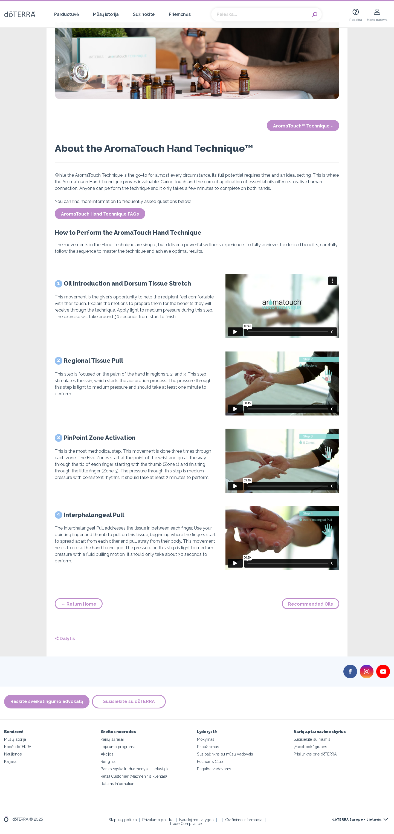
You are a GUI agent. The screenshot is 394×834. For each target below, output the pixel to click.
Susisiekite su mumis (312, 739)
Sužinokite (144, 14)
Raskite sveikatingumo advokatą (46, 701)
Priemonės (179, 14)
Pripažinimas (208, 746)
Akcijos (107, 754)
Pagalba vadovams (214, 768)
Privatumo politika (157, 819)
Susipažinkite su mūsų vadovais (225, 754)
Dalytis (65, 638)
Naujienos (13, 754)
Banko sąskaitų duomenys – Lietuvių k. (135, 768)
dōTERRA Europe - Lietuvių (356, 819)
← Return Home (78, 604)
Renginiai (108, 761)
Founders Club (210, 761)
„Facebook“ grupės (310, 746)
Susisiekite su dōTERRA (129, 701)
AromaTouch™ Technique (303, 126)
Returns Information (117, 783)
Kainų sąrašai (112, 739)
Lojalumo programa (118, 746)
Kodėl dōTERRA (17, 746)
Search (315, 14)
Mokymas (206, 739)
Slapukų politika (123, 819)
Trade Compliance (185, 823)
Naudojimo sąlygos (196, 819)
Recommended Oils (310, 604)
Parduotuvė (66, 14)
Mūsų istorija (106, 14)
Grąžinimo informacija (244, 819)
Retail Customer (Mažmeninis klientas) (134, 776)
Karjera (10, 761)
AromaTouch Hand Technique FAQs (100, 214)
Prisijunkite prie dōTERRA (315, 754)
